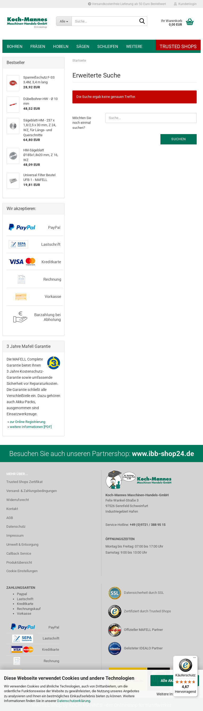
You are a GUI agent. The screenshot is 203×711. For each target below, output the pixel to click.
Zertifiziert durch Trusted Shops (147, 611)
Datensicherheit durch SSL (144, 593)
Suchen (178, 139)
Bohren (14, 46)
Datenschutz (15, 526)
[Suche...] (64, 21)
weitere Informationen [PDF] (31, 427)
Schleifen (107, 46)
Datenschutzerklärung (73, 701)
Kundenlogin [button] (185, 4)
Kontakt (12, 509)
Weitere (134, 46)
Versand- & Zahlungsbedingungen (31, 491)
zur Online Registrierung (27, 422)
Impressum (15, 535)
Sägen (82, 46)
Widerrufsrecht (17, 500)
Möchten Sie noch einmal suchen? (81, 123)
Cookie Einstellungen (22, 571)
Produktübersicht (19, 562)
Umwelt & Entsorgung (22, 544)
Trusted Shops (178, 46)
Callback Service (18, 553)
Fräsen (37, 46)
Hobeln (60, 46)
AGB (9, 518)
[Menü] (194, 659)
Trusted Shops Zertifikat (24, 482)
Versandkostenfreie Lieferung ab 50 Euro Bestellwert (127, 4)
